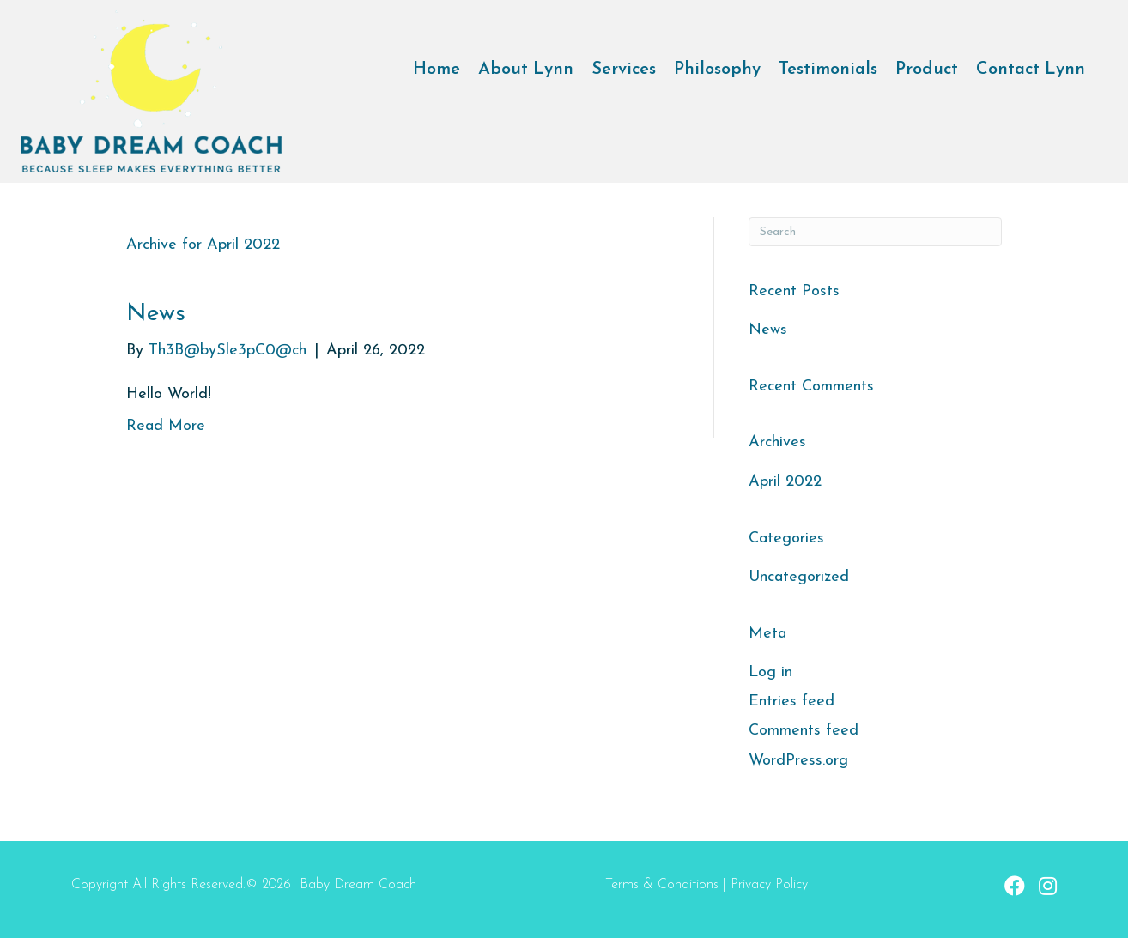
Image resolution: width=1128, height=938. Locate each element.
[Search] (875, 231)
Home (436, 69)
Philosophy (717, 69)
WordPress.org (798, 761)
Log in (770, 672)
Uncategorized (799, 577)
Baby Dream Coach (358, 885)
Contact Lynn (1030, 69)
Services (623, 69)
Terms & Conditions (662, 885)
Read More (165, 426)
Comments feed (803, 731)
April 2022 (785, 482)
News (155, 314)
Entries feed (791, 701)
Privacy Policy (769, 885)
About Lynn (525, 69)
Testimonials (828, 69)
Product (926, 69)
